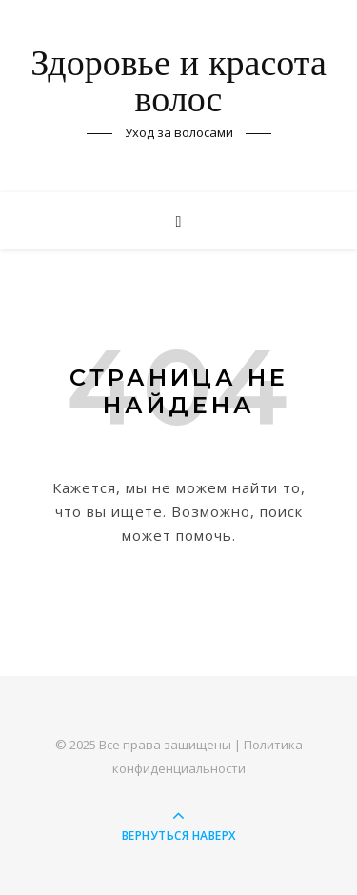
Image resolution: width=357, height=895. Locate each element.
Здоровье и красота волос (178, 84)
